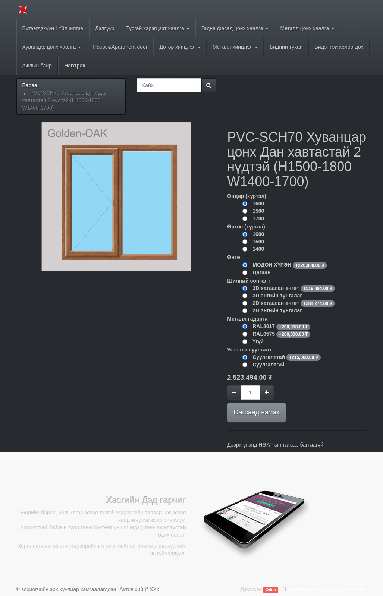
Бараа (29, 85)
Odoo (271, 589)
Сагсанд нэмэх (256, 412)
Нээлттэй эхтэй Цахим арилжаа (326, 589)
